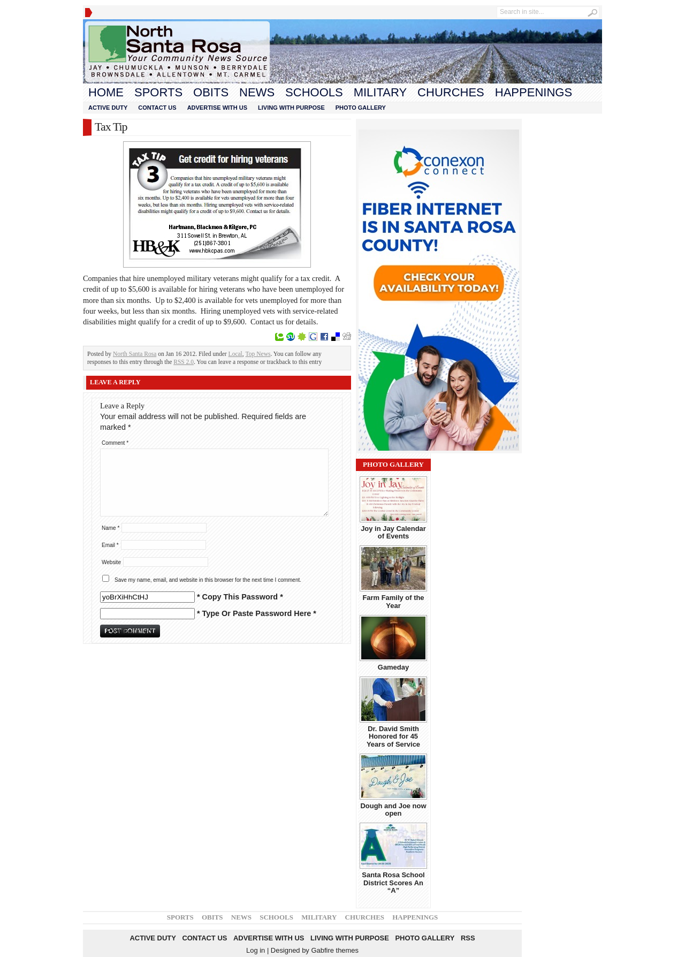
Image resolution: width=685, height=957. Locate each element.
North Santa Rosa (134, 354)
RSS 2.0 (183, 362)
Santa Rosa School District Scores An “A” (393, 882)
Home (106, 92)
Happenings (533, 92)
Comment (115, 443)
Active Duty (107, 107)
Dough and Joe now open (393, 809)
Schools (314, 92)
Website (111, 562)
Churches (450, 92)
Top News (258, 354)
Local (235, 354)
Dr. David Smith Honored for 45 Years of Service (393, 736)
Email (110, 545)
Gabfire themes (335, 950)
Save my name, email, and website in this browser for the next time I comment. (208, 580)
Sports (158, 92)
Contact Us (157, 107)
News (257, 92)
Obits (211, 92)
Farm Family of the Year (393, 601)
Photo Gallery (361, 107)
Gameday (393, 667)
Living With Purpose (291, 107)
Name (110, 528)
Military (380, 92)
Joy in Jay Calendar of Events (393, 532)
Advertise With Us (217, 107)
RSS (468, 938)
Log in (255, 950)
